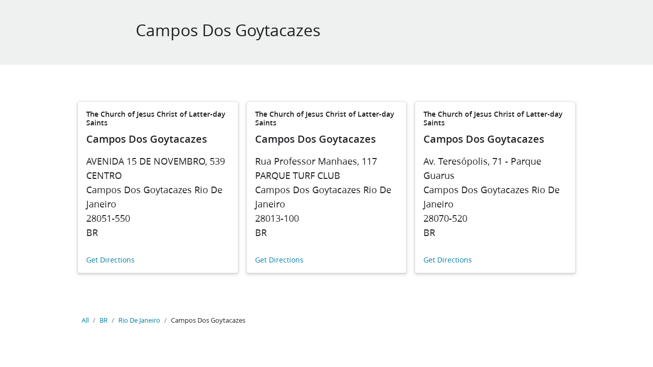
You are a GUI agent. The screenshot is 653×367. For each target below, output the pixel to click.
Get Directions (110, 260)
